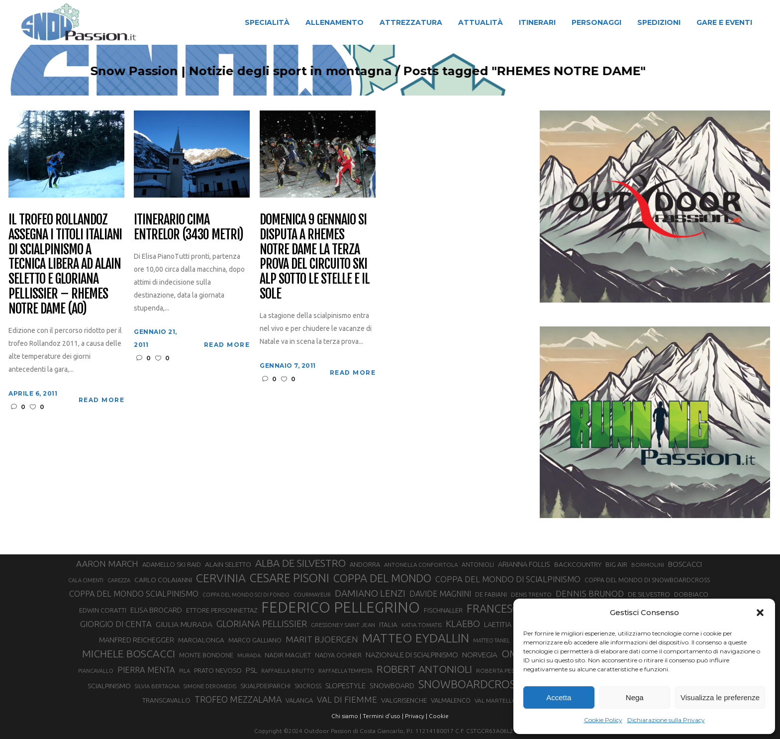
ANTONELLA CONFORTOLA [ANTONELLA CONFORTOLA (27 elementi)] (421, 564)
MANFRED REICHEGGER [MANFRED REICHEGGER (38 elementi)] (136, 640)
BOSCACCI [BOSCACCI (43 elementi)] (685, 564)
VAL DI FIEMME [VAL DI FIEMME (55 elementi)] (347, 699)
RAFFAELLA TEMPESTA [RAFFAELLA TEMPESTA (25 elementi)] (345, 671)
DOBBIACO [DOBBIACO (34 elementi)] (691, 594)
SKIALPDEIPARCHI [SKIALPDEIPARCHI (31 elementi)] (265, 685)
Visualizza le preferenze (720, 697)
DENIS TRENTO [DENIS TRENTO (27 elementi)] (531, 594)
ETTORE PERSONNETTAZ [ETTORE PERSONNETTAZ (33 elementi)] (221, 610)
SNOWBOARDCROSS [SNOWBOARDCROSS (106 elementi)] (469, 684)
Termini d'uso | (383, 716)
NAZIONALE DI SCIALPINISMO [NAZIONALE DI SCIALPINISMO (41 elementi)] (412, 654)
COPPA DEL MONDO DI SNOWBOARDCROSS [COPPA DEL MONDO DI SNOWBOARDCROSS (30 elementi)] (647, 579)
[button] (760, 613)
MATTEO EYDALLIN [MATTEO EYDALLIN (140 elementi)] (415, 638)
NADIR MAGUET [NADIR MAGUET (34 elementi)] (288, 655)
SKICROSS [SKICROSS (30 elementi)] (307, 685)
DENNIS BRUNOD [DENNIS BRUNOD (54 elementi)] (590, 593)
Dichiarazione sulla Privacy (666, 720)
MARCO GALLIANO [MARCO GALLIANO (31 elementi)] (255, 639)
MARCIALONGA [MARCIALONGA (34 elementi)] (201, 640)
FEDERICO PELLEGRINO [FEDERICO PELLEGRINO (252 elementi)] (340, 607)
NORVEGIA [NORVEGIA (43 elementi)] (479, 654)
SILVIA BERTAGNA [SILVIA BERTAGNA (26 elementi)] (157, 686)
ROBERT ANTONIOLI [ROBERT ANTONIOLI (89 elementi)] (424, 669)
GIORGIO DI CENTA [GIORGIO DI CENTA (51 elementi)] (116, 624)
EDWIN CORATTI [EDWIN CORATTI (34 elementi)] (102, 610)
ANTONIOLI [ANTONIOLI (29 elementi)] (478, 564)
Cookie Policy (603, 720)
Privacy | (416, 716)
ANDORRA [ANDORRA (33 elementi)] (365, 564)
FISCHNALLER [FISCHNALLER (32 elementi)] (443, 610)
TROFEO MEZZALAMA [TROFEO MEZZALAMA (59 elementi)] (238, 699)
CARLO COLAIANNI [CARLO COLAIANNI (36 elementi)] (163, 580)
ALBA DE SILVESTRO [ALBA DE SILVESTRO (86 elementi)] (300, 563)
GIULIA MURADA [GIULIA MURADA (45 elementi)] (184, 624)
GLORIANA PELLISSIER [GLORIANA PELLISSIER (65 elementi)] (261, 624)
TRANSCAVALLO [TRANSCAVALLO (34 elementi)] (166, 700)
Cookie (439, 716)
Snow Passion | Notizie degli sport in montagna (285, 71)
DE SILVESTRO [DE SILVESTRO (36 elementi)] (649, 594)
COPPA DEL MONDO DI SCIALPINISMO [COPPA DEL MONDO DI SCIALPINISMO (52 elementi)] (508, 579)
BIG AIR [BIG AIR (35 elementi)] (616, 564)
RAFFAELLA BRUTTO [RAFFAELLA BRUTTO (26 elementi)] (287, 671)
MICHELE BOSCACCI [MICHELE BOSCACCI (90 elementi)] (128, 653)
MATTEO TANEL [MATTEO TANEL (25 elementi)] (491, 640)
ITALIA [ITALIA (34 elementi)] (388, 625)
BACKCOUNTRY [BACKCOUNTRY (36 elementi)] (577, 564)
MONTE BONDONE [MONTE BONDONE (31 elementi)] (206, 654)
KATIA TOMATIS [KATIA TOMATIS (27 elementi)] (421, 625)
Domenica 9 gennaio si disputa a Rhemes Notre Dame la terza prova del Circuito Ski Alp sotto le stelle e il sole (314, 257)
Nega (635, 697)
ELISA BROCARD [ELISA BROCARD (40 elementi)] (156, 610)
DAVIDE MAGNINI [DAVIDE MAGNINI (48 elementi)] (440, 593)
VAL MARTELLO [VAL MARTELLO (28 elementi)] (496, 700)
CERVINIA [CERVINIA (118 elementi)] (221, 577)
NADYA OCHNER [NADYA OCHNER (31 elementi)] (338, 654)
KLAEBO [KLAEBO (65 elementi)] (463, 624)
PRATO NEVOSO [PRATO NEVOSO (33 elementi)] (218, 670)
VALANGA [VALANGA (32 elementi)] (299, 700)
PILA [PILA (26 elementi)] (184, 671)
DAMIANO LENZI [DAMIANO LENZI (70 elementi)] (370, 593)
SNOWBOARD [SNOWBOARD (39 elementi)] (392, 686)
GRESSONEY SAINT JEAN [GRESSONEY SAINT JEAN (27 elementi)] (343, 625)
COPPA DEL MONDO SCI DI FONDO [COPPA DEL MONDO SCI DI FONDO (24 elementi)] (246, 595)
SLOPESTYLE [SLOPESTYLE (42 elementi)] (345, 685)
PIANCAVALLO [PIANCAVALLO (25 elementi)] (95, 671)
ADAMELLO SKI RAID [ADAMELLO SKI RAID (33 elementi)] (171, 564)
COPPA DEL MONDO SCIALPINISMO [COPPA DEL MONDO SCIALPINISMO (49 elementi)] (133, 593)
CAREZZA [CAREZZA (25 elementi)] (118, 580)
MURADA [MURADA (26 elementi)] (249, 655)
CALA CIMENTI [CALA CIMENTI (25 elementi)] (85, 580)
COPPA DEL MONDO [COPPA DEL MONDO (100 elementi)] (382, 578)
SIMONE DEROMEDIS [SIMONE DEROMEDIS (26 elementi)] (210, 686)
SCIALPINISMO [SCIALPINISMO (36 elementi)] (109, 686)
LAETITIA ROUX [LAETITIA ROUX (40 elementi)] (508, 624)
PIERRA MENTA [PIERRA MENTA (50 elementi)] (146, 669)
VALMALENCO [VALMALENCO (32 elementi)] (451, 700)
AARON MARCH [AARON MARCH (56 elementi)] (107, 563)
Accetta (558, 697)
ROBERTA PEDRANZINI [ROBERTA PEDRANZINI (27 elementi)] (507, 670)
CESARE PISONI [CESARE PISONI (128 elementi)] (289, 578)
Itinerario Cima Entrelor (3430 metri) (188, 227)
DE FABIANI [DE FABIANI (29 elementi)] (491, 594)
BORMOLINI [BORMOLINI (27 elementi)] (647, 564)
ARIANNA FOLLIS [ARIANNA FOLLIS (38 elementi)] (524, 564)
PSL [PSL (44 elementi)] (251, 670)
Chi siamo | (346, 716)
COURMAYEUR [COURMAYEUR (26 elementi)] (312, 595)
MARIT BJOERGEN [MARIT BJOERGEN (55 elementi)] (322, 639)
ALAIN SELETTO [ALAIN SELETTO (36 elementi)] (228, 564)
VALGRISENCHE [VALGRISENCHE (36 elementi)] (404, 700)
